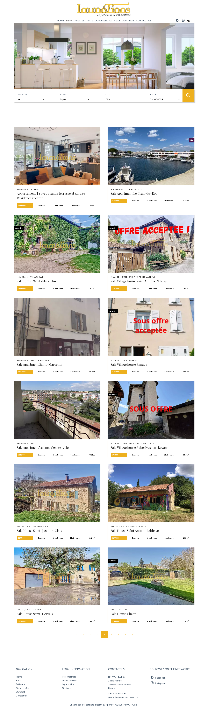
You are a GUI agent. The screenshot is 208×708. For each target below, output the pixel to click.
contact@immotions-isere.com (123, 697)
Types (63, 94)
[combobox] (30, 99)
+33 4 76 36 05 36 (117, 693)
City (107, 94)
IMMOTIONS (116, 676)
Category (22, 94)
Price (153, 94)
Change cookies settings (82, 704)
